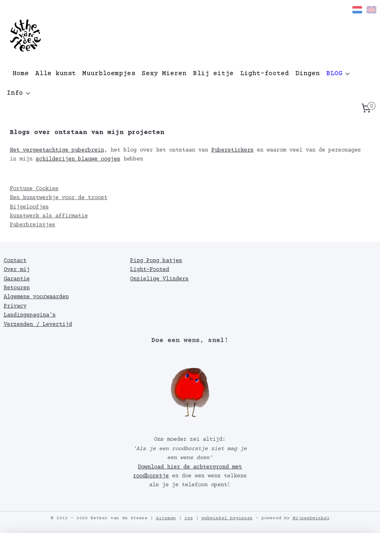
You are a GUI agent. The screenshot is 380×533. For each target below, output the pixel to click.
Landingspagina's (30, 315)
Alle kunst (55, 73)
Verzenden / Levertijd (38, 324)
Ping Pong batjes (156, 261)
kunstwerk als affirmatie (49, 216)
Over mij (17, 269)
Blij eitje (213, 73)
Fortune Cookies (34, 189)
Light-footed (264, 73)
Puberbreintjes (32, 225)
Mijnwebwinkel (311, 518)
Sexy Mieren (164, 73)
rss (189, 518)
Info (19, 93)
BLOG (338, 73)
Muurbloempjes (109, 73)
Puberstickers (232, 150)
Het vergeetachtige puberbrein (57, 150)
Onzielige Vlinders (159, 279)
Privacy (15, 306)
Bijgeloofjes (29, 207)
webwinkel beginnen (227, 518)
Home (21, 73)
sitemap (166, 518)
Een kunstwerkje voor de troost (58, 198)
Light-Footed (149, 269)
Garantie (17, 279)
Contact (15, 261)
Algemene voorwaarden (36, 297)
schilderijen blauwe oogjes (78, 159)
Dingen (307, 73)
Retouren (17, 288)
